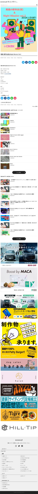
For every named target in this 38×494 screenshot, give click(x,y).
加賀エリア (5, 477)
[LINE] (32, 62)
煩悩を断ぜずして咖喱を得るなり (9, 469)
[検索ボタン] (36, 5)
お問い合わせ (5, 488)
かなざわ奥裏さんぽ (24, 469)
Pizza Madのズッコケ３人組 (26, 470)
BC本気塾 (4, 459)
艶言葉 (4, 463)
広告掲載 (4, 486)
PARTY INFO (3, 57)
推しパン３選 (5, 465)
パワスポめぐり (5, 457)
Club (12, 57)
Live (15, 57)
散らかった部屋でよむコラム (8, 461)
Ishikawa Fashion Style (25, 457)
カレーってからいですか (7, 467)
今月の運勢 (23, 461)
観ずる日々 (23, 456)
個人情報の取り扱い (6, 484)
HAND (22, 463)
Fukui (9, 57)
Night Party (20, 57)
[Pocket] (36, 62)
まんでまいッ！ (5, 470)
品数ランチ (5, 456)
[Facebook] (26, 62)
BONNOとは (5, 482)
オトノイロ (23, 465)
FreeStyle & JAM (24, 467)
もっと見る (35, 106)
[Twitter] (23, 62)
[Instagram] (16, 446)
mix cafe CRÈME (7, 73)
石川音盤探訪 (23, 459)
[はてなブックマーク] (29, 62)
